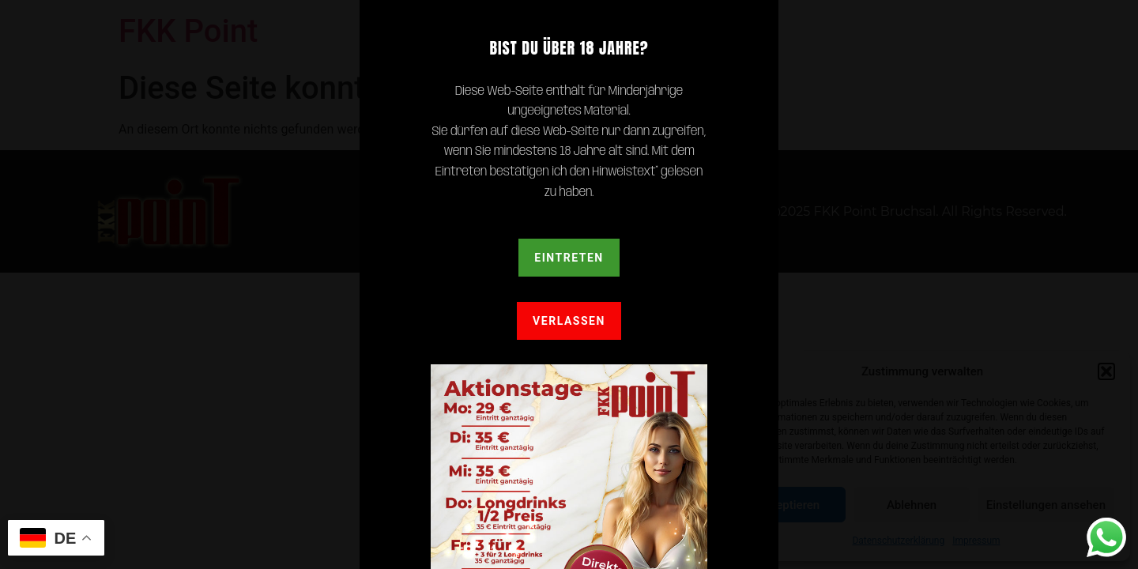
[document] (569, 284)
